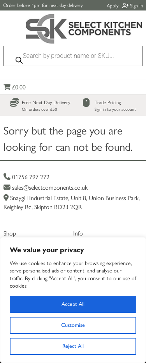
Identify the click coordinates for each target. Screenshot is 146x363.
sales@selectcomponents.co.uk (46, 187)
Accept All (73, 304)
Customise (73, 325)
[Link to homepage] (84, 30)
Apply (112, 5)
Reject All (73, 346)
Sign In (132, 5)
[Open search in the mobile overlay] (73, 58)
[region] (73, 300)
